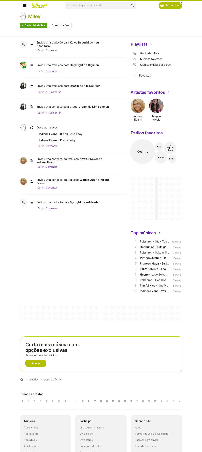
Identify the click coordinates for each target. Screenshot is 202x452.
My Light (75, 202)
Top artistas (31, 433)
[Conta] (178, 5)
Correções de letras (90, 446)
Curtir (41, 50)
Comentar (51, 50)
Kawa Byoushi (79, 42)
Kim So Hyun (92, 86)
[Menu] (25, 5)
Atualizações (31, 446)
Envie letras (86, 439)
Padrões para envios (146, 439)
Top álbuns (30, 439)
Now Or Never (89, 159)
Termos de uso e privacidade (151, 433)
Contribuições (60, 25)
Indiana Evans (46, 162)
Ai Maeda (92, 202)
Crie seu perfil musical (91, 427)
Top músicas (31, 427)
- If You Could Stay (60, 134)
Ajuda (138, 427)
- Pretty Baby (57, 140)
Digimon (93, 65)
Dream (74, 86)
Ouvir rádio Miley (35, 25)
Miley (34, 16)
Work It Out (87, 179)
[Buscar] (132, 5)
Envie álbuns (86, 433)
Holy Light (76, 65)
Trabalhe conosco (145, 446)
